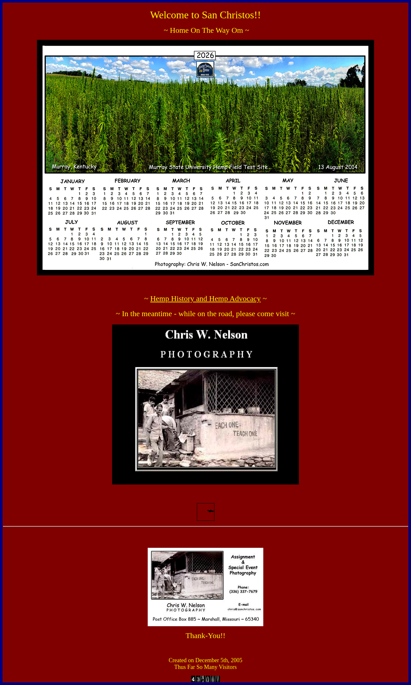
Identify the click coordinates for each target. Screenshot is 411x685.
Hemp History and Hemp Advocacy (205, 298)
